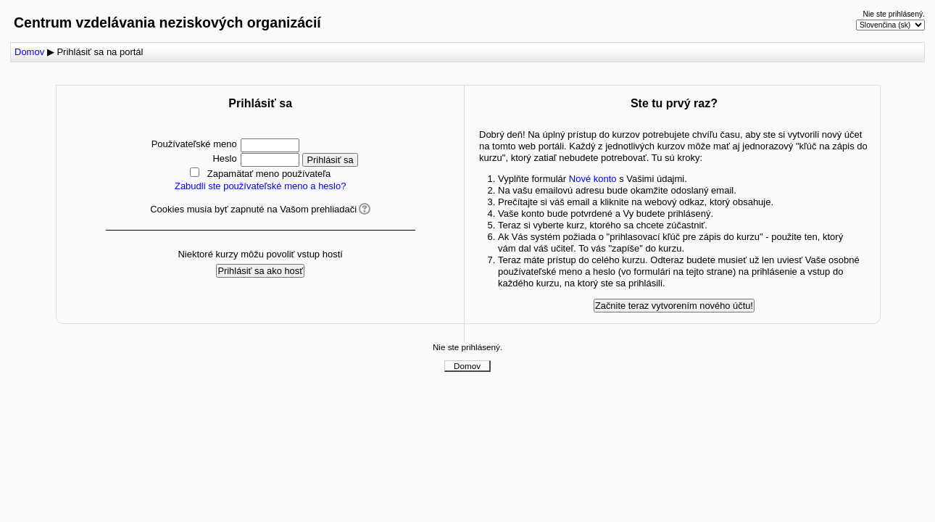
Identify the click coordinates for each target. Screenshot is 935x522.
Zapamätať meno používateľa (269, 173)
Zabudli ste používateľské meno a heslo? (260, 186)
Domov (29, 51)
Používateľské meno (194, 143)
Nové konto (593, 178)
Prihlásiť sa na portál (100, 51)
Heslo (224, 158)
